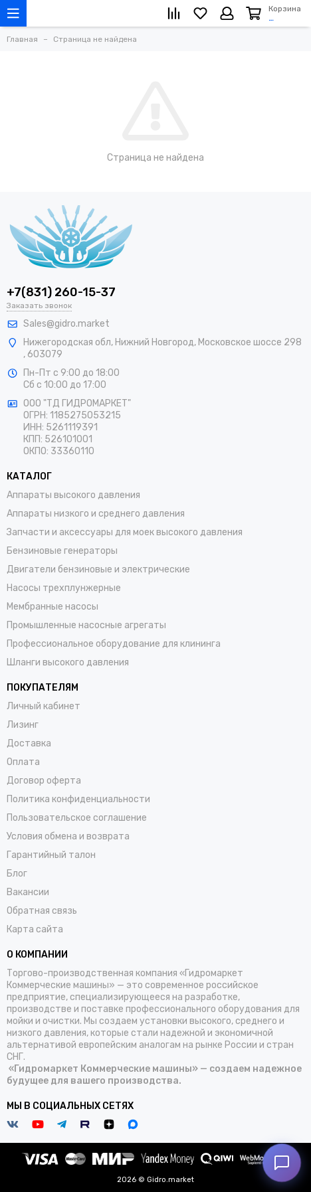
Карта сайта (35, 929)
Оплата (23, 762)
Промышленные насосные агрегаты (86, 625)
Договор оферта (44, 780)
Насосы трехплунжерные (64, 588)
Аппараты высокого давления (73, 495)
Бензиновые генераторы (62, 550)
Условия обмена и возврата (68, 836)
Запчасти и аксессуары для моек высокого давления (125, 532)
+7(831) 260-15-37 (61, 292)
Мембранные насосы (52, 606)
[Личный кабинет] (227, 13)
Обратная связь (42, 910)
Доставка (29, 743)
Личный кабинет (43, 706)
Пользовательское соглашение (77, 817)
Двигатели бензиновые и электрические (98, 569)
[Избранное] (200, 13)
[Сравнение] (173, 13)
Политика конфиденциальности (78, 799)
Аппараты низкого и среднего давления (96, 513)
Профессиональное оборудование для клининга (114, 643)
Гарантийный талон (51, 855)
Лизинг (23, 724)
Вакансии (28, 892)
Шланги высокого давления (68, 662)
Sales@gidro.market (66, 323)
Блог (17, 873)
